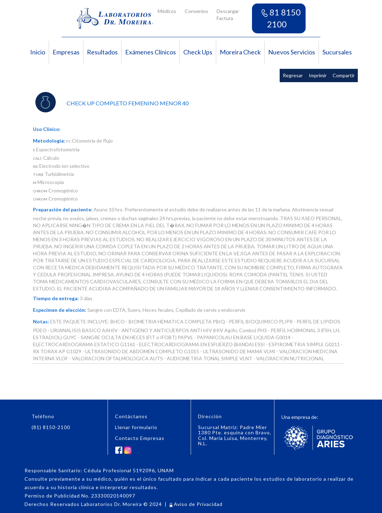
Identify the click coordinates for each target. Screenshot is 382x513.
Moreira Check (240, 52)
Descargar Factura (228, 14)
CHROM (40, 191)
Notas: (41, 321)
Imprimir (318, 75)
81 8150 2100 (281, 18)
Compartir (344, 75)
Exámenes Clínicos (150, 52)
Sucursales (337, 52)
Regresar (293, 75)
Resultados (102, 52)
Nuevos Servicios (291, 52)
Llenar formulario (136, 427)
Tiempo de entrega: (56, 298)
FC (68, 141)
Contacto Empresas (139, 438)
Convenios (196, 11)
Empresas (66, 52)
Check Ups (197, 52)
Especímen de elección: (59, 310)
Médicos (167, 11)
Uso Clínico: (47, 129)
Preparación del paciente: (63, 209)
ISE (35, 166)
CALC (37, 158)
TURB (38, 174)
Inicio (37, 52)
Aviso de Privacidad (196, 504)
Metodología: (49, 141)
